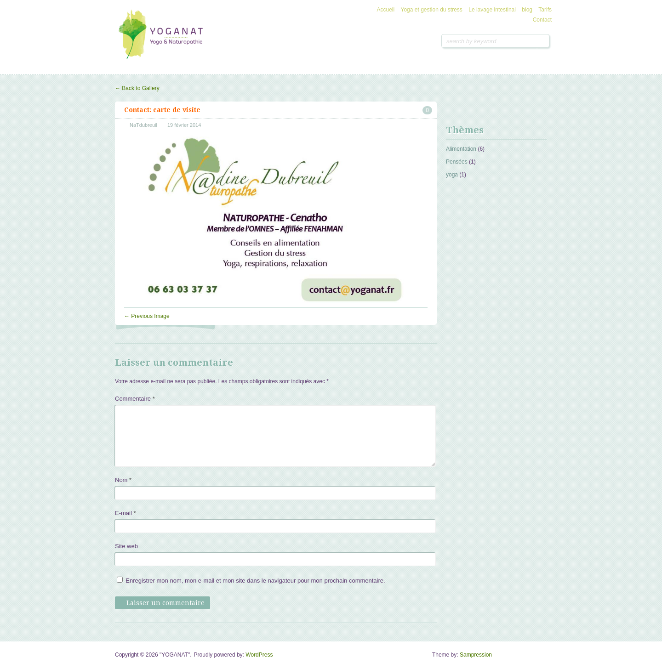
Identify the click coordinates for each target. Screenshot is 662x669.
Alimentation (461, 149)
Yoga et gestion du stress (431, 9)
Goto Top (540, 658)
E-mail (125, 513)
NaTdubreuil (143, 125)
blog (527, 9)
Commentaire (135, 398)
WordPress (259, 655)
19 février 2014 (184, 125)
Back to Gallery (137, 88)
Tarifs (545, 9)
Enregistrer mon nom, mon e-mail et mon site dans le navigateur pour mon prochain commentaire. (255, 580)
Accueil (386, 9)
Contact (542, 20)
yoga (452, 174)
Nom (123, 479)
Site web (126, 546)
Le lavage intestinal (492, 9)
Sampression (476, 655)
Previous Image (147, 316)
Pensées (457, 162)
